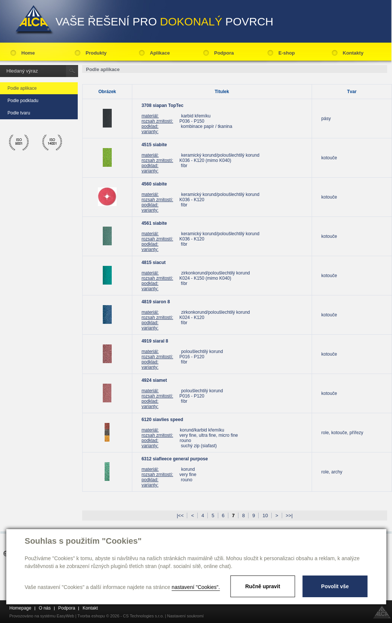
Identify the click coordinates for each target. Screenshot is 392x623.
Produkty (96, 53)
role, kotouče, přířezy (342, 432)
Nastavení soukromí (185, 616)
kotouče (329, 157)
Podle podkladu (22, 100)
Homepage (20, 608)
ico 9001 (19, 142)
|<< (180, 515)
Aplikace (160, 53)
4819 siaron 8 (156, 301)
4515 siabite (154, 144)
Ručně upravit (262, 586)
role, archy (331, 472)
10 (265, 515)
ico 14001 (52, 142)
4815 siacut (154, 262)
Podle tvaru (18, 113)
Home (28, 53)
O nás (45, 608)
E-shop (286, 53)
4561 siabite (154, 223)
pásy (326, 118)
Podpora (224, 53)
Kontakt (90, 608)
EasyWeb (65, 616)
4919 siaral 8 (155, 341)
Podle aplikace (22, 88)
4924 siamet (154, 380)
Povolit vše (335, 586)
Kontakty (353, 53)
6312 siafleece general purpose (175, 458)
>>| (289, 515)
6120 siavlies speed (162, 419)
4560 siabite (154, 184)
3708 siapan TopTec (162, 105)
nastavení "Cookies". (196, 587)
